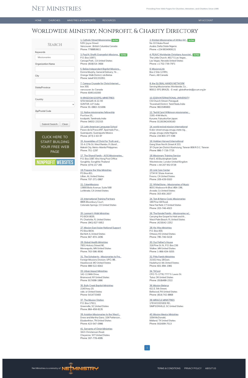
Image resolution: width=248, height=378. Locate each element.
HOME (38, 20)
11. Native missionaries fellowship (97, 112)
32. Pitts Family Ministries (162, 256)
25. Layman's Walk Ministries (94, 213)
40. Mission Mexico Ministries (164, 314)
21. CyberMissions (89, 184)
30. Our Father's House (161, 242)
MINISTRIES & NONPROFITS (81, 20)
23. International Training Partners (97, 199)
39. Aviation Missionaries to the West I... (100, 314)
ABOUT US (210, 368)
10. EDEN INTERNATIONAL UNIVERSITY (169, 98)
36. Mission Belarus (159, 285)
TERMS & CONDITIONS (169, 368)
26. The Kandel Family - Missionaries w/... (170, 213)
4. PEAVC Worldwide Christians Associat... (171, 54)
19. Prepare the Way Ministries (95, 170)
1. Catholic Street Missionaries (95, 40)
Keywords (40, 52)
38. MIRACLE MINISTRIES (162, 300)
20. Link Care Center (160, 170)
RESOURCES (109, 20)
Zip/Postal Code (43, 111)
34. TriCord (155, 271)
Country (39, 99)
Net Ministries (56, 8)
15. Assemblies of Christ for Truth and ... (100, 141)
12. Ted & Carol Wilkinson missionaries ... (170, 112)
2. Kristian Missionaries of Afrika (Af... (168, 40)
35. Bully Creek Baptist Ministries (96, 285)
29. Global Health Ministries (94, 242)
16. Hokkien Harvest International (166, 141)
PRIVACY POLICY (192, 368)
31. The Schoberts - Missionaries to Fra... (100, 256)
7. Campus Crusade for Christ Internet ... (100, 83)
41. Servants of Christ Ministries (96, 328)
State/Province (42, 87)
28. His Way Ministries (161, 227)
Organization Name (45, 64)
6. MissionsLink (157, 69)
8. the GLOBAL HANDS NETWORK (167, 83)
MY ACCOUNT (206, 20)
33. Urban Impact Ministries (94, 271)
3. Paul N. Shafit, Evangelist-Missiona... (99, 54)
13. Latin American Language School (98, 126)
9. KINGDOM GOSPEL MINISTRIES (97, 98)
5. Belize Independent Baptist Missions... (100, 69)
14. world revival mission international (169, 126)
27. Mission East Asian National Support (100, 227)
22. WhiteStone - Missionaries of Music (169, 184)
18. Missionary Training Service (165, 155)
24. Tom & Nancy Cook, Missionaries (167, 199)
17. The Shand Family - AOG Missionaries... (101, 155)
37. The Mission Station (92, 300)
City (37, 75)
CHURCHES (54, 20)
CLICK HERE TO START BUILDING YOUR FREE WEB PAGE (55, 144)
